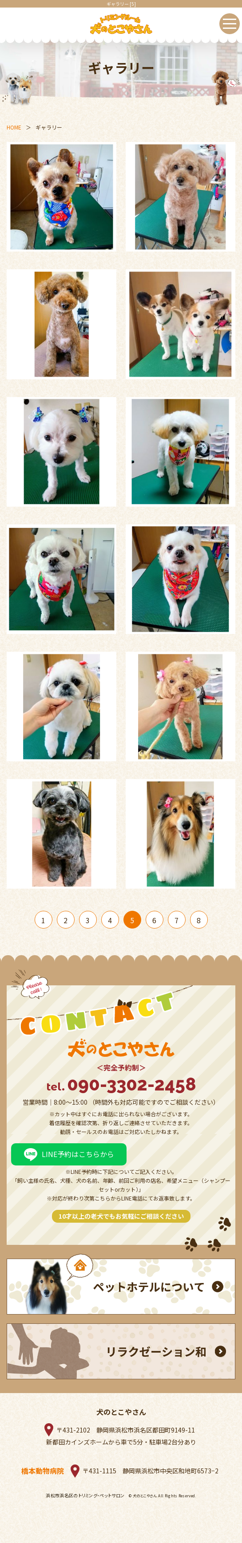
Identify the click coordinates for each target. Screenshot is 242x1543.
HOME (14, 127)
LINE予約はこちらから (78, 1154)
